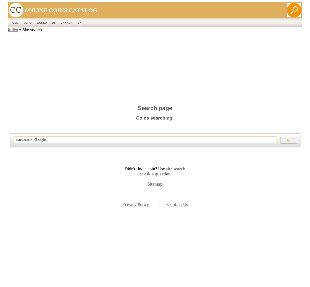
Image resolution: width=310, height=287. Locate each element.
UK (79, 22)
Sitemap (155, 184)
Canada (66, 22)
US (54, 22)
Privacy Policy (135, 204)
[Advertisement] (155, 67)
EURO (27, 22)
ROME (14, 22)
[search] (144, 140)
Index (13, 30)
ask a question (157, 174)
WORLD (42, 22)
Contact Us (177, 204)
